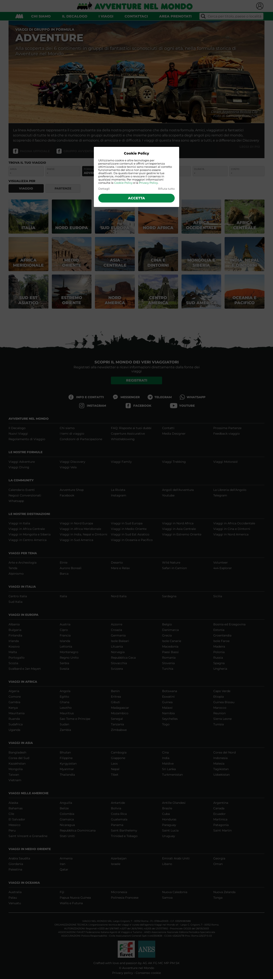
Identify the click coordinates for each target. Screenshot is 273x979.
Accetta (136, 198)
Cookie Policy (123, 182)
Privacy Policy (148, 182)
